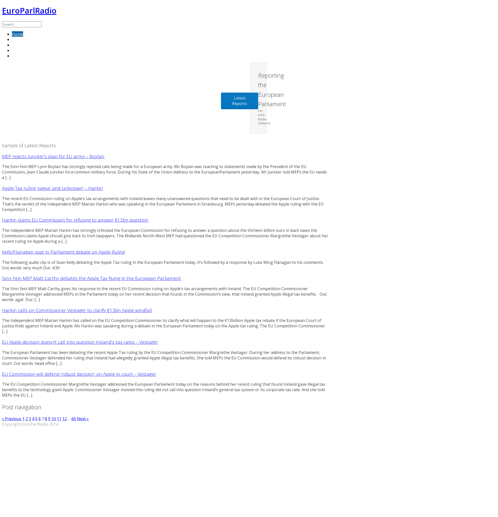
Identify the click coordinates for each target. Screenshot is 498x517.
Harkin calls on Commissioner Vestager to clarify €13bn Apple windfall (77, 310)
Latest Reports (239, 100)
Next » (83, 418)
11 (59, 418)
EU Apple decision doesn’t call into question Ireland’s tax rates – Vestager (80, 342)
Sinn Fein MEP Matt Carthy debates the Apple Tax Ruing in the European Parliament (91, 278)
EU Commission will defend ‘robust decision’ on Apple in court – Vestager (79, 374)
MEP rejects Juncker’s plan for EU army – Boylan (53, 156)
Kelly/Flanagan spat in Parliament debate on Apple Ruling (63, 252)
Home (17, 34)
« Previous (11, 418)
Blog (16, 56)
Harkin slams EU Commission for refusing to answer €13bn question (75, 220)
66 (73, 418)
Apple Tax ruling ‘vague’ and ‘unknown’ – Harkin (52, 188)
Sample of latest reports (34, 39)
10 (53, 418)
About (17, 45)
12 (64, 418)
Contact (19, 50)
